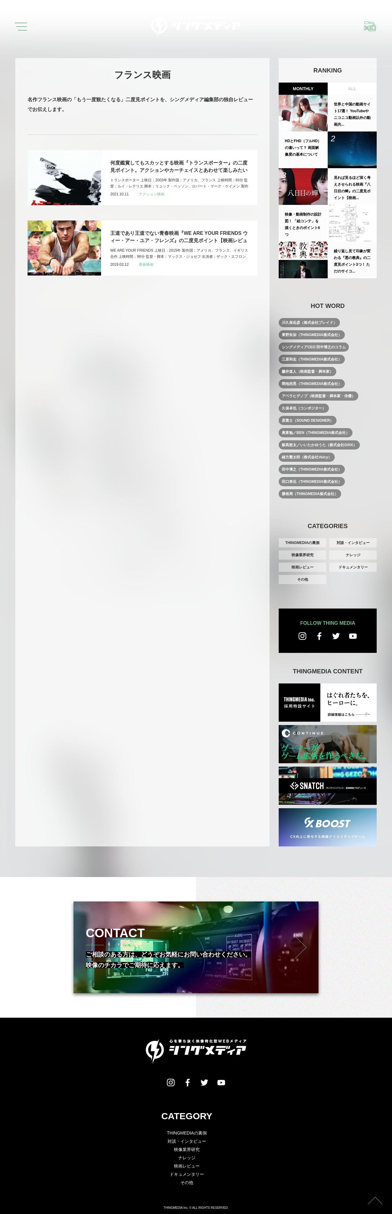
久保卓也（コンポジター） (304, 408)
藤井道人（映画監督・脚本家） (307, 371)
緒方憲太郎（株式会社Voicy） (307, 457)
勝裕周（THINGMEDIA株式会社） (310, 494)
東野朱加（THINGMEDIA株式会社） (312, 335)
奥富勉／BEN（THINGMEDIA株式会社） (315, 433)
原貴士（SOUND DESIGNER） (308, 420)
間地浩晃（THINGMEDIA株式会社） (312, 384)
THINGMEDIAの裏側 (302, 543)
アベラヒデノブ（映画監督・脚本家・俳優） (318, 396)
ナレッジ (353, 555)
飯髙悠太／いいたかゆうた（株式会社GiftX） (319, 445)
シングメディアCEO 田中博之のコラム (314, 347)
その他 (302, 579)
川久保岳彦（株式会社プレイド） (309, 322)
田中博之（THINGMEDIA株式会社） (312, 469)
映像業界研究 (303, 555)
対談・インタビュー (353, 543)
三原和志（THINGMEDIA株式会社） (312, 359)
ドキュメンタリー (353, 567)
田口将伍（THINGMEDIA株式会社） (312, 481)
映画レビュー (303, 567)
